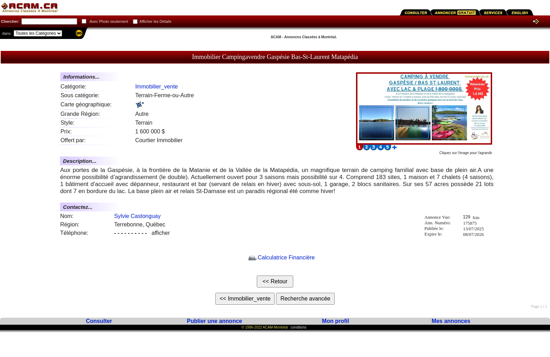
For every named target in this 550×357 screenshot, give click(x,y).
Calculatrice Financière (281, 257)
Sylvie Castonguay (137, 216)
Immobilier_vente (156, 87)
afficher (142, 233)
